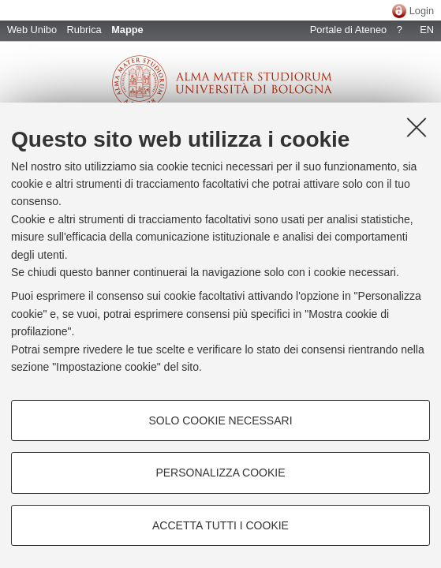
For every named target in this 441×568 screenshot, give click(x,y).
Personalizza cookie (220, 472)
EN (427, 30)
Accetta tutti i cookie (220, 525)
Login (421, 11)
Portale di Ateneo (348, 30)
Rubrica (84, 30)
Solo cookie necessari (220, 420)
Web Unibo (32, 30)
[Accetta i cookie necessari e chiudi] (416, 127)
